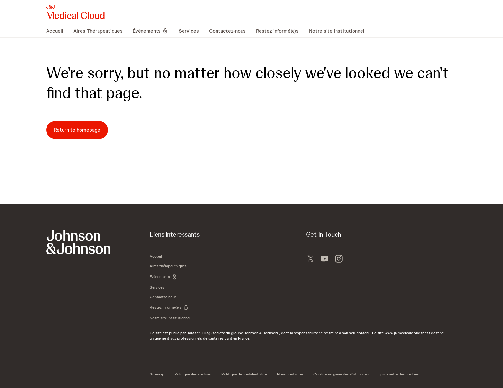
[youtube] (324, 259)
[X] (310, 259)
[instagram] (338, 259)
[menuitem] (57, 30)
